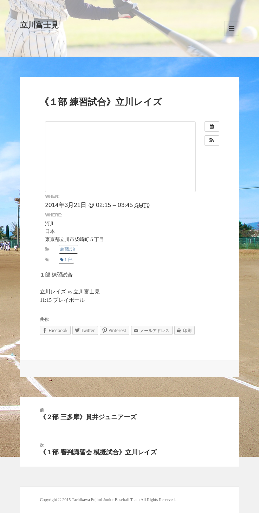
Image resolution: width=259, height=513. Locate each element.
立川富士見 (39, 25)
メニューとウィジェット (231, 28)
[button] (211, 140)
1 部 (66, 259)
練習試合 (68, 249)
